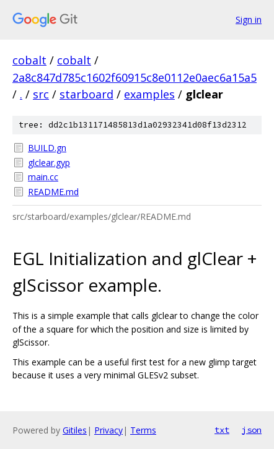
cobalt (29, 60)
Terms (143, 430)
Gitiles (75, 430)
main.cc (43, 177)
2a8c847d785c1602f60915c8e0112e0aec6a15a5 (134, 77)
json (252, 429)
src (41, 94)
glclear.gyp (49, 162)
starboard (86, 94)
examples (149, 94)
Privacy (108, 430)
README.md (53, 192)
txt (221, 429)
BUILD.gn (47, 148)
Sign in (249, 19)
